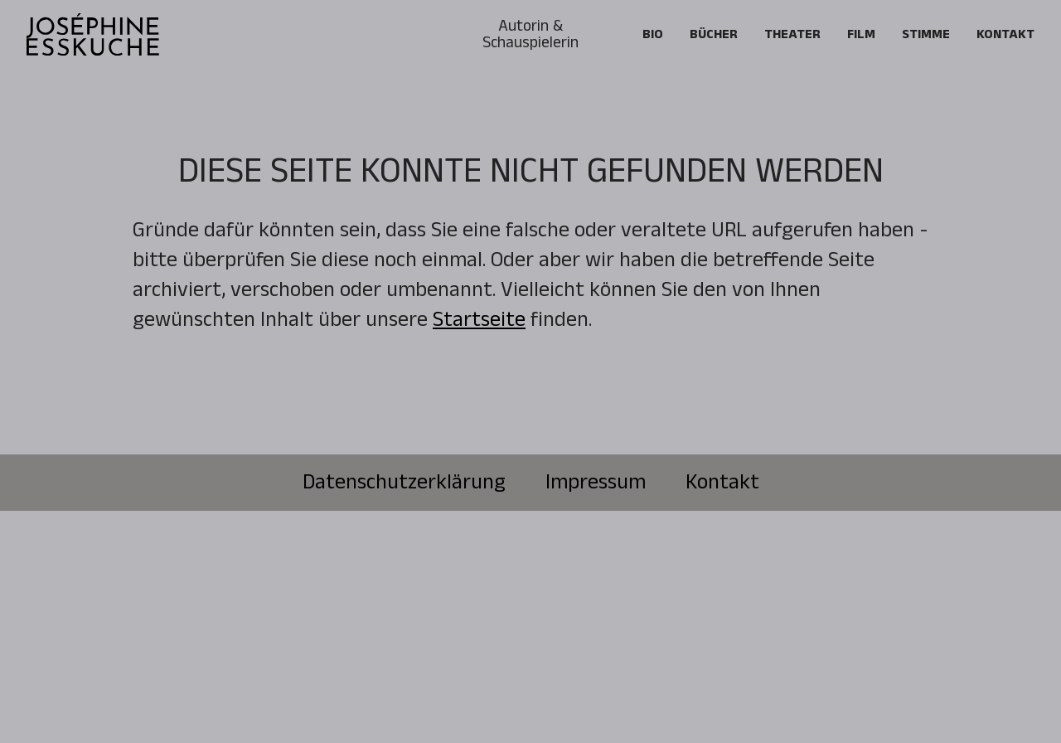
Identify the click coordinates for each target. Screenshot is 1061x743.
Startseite (479, 319)
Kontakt (1005, 35)
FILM (861, 35)
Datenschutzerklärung (404, 483)
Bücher (714, 35)
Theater (792, 35)
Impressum (595, 483)
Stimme (926, 35)
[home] (93, 34)
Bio (652, 35)
